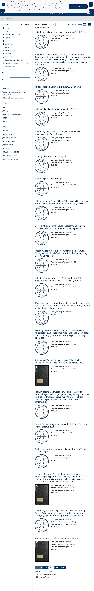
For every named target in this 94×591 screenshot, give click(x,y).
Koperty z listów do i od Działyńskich (52, 156)
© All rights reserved (11, 159)
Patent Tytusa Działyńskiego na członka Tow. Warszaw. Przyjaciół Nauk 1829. (61, 425)
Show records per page (45, 571)
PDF (5, 118)
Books (7, 31)
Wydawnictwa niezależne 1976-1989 (17, 63)
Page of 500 (51, 567)
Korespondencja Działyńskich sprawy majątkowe (58, 86)
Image (6, 111)
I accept (78, 7)
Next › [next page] (63, 568)
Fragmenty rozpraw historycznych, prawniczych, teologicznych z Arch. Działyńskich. (58, 132)
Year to (4, 79)
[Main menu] (4, 4)
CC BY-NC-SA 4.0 (9, 141)
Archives (8, 28)
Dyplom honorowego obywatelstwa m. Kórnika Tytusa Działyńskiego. (61, 450)
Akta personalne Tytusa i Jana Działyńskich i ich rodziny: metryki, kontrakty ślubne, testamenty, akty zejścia (62, 202)
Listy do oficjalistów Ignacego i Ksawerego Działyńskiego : (62, 32)
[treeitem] (16, 28)
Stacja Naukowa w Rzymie (13, 60)
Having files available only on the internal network (15, 93)
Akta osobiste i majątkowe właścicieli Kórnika (56, 109)
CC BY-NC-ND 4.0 (10, 138)
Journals (8, 41)
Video (6, 121)
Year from (3, 73)
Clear (21, 24)
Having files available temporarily (15, 98)
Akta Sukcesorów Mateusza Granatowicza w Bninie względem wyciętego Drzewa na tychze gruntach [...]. (60, 279)
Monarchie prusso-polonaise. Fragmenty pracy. (57, 538)
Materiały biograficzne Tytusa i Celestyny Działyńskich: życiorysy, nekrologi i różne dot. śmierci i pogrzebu (61, 227)
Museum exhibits (10, 50)
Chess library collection (12, 35)
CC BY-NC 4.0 (8, 134)
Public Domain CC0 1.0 (11, 152)
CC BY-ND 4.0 (8, 145)
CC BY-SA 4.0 (8, 148)
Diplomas (8, 38)
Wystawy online (10, 66)
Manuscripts (9, 44)
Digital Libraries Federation (13, 114)
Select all (26, 24)
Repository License (10, 155)
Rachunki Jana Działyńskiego (48, 178)
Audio (6, 107)
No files (6, 88)
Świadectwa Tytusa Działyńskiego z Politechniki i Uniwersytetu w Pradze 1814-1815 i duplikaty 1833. (59, 361)
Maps (7, 47)
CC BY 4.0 (7, 131)
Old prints (8, 54)
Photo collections (10, 57)
